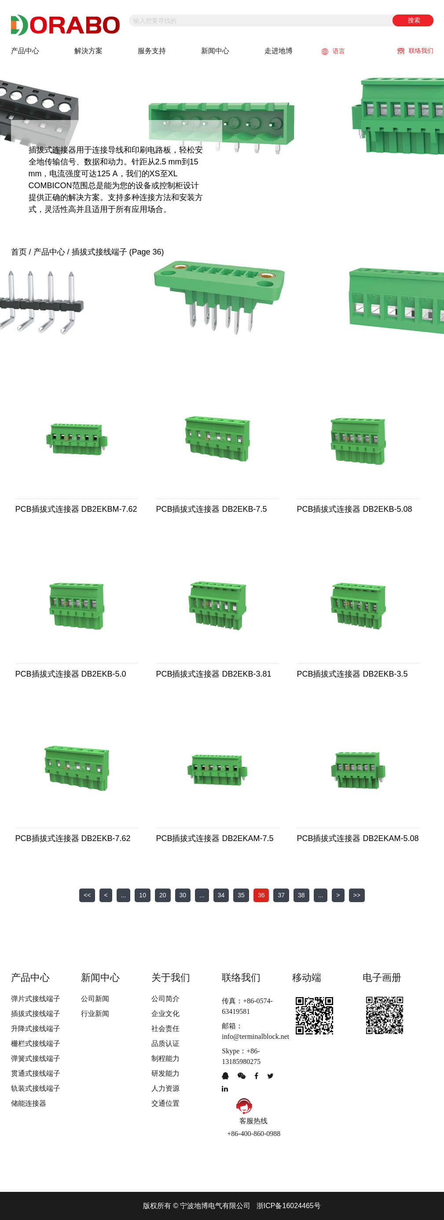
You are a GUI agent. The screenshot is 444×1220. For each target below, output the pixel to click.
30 (183, 895)
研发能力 (165, 1073)
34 (221, 895)
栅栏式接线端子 (35, 1043)
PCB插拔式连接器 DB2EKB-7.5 (211, 509)
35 (241, 895)
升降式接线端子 (35, 1028)
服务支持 (152, 51)
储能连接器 (28, 1103)
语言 (333, 51)
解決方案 (88, 51)
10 (142, 895)
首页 (19, 252)
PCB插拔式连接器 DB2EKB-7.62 (73, 838)
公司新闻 (95, 998)
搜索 (414, 20)
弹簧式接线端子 (35, 1058)
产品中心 (25, 51)
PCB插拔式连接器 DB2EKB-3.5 (352, 674)
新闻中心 (215, 51)
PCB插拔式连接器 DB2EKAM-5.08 (357, 838)
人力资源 (165, 1088)
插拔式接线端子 (35, 1013)
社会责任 (165, 1028)
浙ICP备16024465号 (289, 1205)
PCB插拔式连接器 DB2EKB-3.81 (213, 674)
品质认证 (165, 1043)
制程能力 (165, 1058)
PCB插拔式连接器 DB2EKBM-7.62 (76, 509)
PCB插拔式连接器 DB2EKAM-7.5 (214, 838)
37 (281, 895)
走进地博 (278, 51)
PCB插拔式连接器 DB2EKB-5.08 (354, 509)
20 (162, 895)
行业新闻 (95, 1013)
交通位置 (165, 1103)
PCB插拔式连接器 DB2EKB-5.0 (70, 674)
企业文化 (165, 1013)
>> (356, 895)
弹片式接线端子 (35, 998)
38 (301, 895)
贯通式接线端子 (35, 1073)
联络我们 (415, 50)
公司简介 (165, 998)
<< (87, 895)
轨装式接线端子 (35, 1088)
